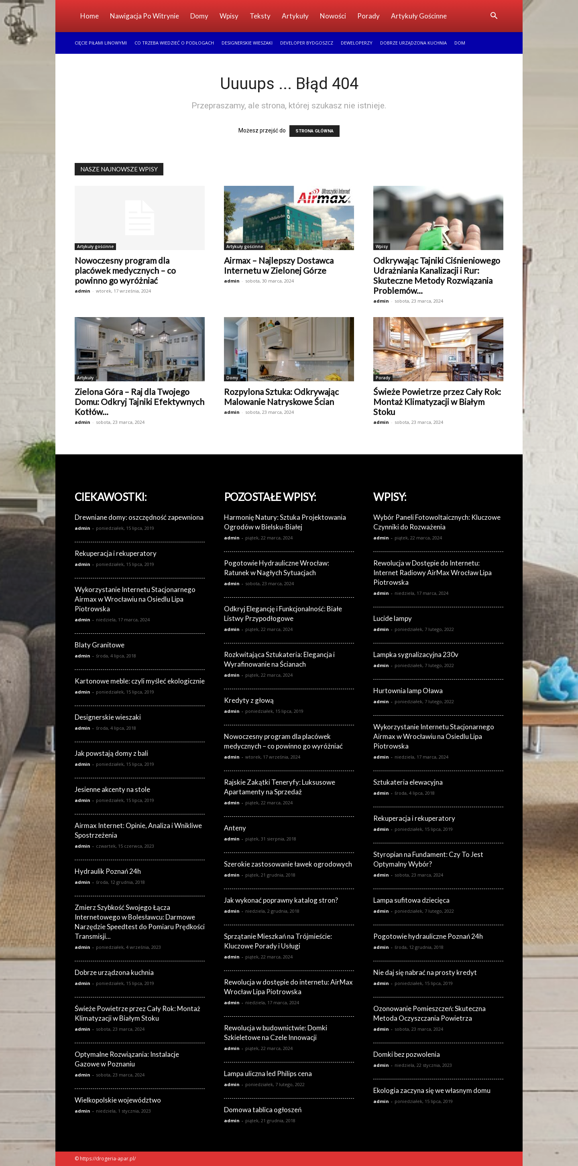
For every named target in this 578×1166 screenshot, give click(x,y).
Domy (199, 16)
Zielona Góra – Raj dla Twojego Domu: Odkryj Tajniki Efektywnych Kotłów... (139, 402)
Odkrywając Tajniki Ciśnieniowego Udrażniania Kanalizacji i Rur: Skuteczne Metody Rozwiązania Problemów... (436, 275)
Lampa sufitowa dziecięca (411, 900)
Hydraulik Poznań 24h (108, 871)
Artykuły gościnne (419, 16)
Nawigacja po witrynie (144, 16)
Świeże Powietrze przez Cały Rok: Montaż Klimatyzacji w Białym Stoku (437, 402)
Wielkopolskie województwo (118, 1100)
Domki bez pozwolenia (406, 1054)
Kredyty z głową (249, 700)
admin (82, 291)
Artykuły (295, 16)
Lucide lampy (392, 618)
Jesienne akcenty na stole (112, 789)
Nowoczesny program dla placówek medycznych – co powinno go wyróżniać (125, 270)
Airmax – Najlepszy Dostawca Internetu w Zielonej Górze (279, 265)
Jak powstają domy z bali (111, 753)
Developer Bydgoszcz (306, 43)
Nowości (333, 16)
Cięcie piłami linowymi (101, 43)
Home (89, 16)
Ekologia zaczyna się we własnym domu (431, 1090)
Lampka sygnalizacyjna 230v (415, 654)
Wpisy (229, 16)
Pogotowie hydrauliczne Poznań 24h (428, 936)
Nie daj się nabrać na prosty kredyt (425, 972)
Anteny (235, 828)
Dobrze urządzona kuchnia (413, 43)
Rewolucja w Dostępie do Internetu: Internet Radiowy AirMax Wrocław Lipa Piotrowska (432, 572)
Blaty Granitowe (99, 645)
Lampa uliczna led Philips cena (268, 1073)
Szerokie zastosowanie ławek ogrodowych (288, 864)
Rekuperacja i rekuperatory (116, 553)
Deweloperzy (356, 43)
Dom (459, 43)
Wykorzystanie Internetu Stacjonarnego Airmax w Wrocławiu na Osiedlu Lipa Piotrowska (135, 599)
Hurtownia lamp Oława (408, 690)
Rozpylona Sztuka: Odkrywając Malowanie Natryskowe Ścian (281, 397)
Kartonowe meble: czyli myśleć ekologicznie (140, 681)
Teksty (260, 16)
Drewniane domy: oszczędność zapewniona (139, 517)
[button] (493, 16)
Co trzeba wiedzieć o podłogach (174, 43)
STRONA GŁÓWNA (314, 131)
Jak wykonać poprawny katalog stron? (281, 900)
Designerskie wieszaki (247, 43)
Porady (368, 16)
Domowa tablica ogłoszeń (262, 1109)
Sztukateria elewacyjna (408, 782)
